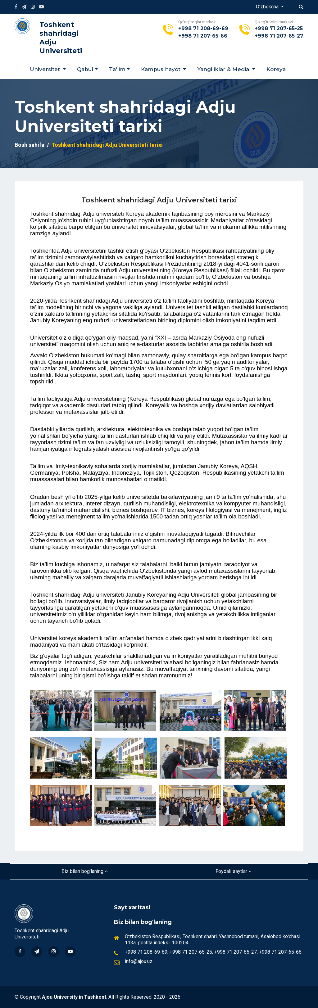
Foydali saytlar (234, 871)
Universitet (45, 69)
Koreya (276, 69)
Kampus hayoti (161, 69)
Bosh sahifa (29, 145)
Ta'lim (117, 69)
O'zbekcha (268, 7)
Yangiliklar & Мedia (224, 69)
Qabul (85, 69)
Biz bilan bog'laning (84, 871)
